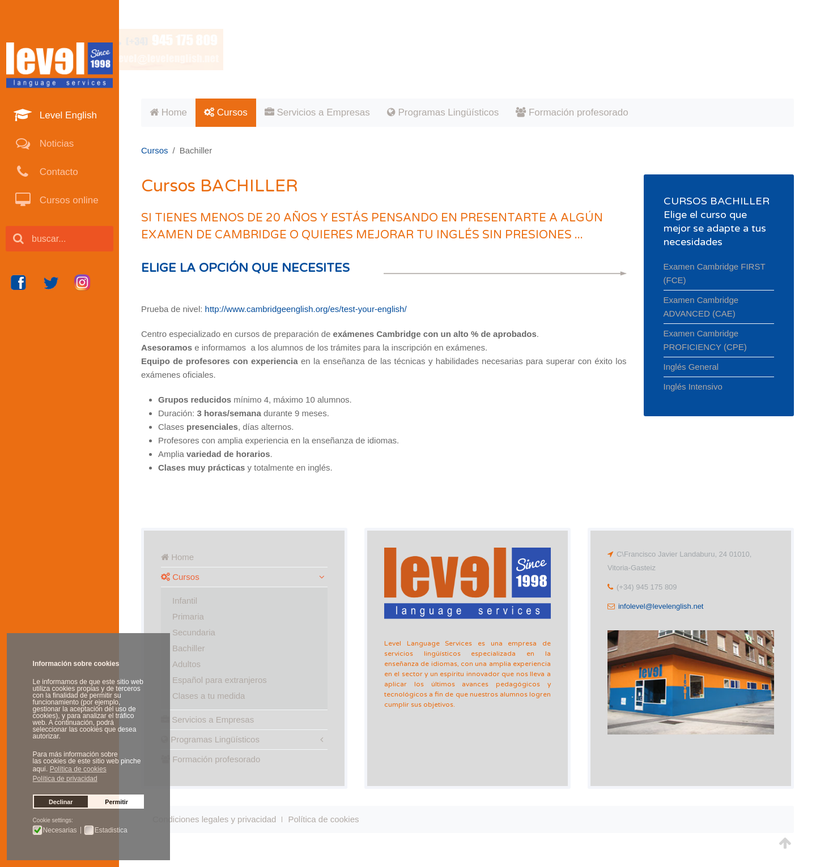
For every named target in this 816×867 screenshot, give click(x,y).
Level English (67, 115)
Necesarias (60, 830)
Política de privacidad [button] (65, 779)
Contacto (57, 171)
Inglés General (691, 366)
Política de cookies (323, 819)
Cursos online (68, 200)
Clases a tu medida (208, 696)
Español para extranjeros (219, 680)
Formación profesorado (572, 112)
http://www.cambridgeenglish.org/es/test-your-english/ (306, 309)
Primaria (188, 616)
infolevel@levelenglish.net (661, 606)
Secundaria (193, 632)
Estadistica (111, 830)
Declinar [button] (61, 801)
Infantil (184, 600)
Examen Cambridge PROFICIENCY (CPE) (705, 340)
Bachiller (188, 648)
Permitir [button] (116, 801)
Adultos (186, 664)
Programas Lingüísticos (443, 112)
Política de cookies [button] (78, 769)
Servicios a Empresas (317, 112)
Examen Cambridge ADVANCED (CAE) (701, 306)
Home (168, 112)
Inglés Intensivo (693, 386)
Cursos (226, 112)
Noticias (55, 143)
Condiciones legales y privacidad (214, 819)
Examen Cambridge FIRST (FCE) (715, 273)
